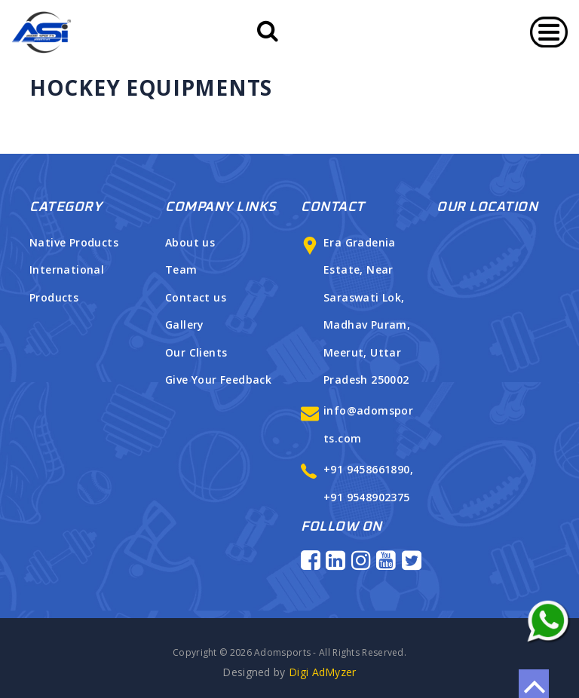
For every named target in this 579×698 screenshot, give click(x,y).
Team (181, 269)
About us (190, 242)
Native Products (73, 242)
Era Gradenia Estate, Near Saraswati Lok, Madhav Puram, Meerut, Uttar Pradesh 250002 (359, 311)
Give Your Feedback (218, 379)
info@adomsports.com (360, 424)
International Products (66, 283)
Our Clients (196, 352)
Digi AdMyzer (289, 672)
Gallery (184, 324)
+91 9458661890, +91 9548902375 (360, 483)
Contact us (195, 297)
